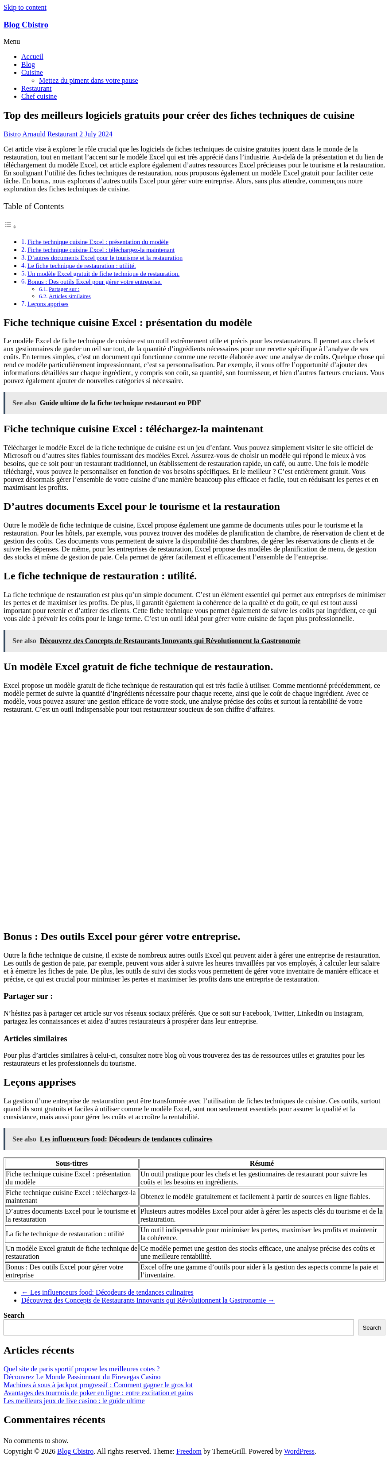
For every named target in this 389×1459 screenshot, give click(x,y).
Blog (28, 64)
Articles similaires (70, 296)
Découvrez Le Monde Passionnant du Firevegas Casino (82, 1377)
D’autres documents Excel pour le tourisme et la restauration (105, 257)
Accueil (32, 56)
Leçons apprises (48, 303)
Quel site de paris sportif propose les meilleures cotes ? (81, 1369)
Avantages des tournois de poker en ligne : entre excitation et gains (98, 1393)
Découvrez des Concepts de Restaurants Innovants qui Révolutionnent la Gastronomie (148, 1300)
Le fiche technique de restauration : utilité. (81, 265)
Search (14, 1315)
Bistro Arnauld (25, 134)
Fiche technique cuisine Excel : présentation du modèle (98, 241)
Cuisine (32, 72)
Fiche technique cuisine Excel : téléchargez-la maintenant (101, 249)
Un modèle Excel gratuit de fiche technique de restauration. (103, 273)
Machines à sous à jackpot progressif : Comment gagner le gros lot (98, 1385)
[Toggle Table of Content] (10, 226)
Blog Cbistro (26, 24)
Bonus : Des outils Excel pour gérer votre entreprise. (94, 281)
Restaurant (36, 88)
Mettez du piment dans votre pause (88, 80)
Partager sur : (64, 289)
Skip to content (25, 7)
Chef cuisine (39, 96)
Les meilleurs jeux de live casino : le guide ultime (74, 1401)
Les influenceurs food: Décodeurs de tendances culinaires (107, 1292)
